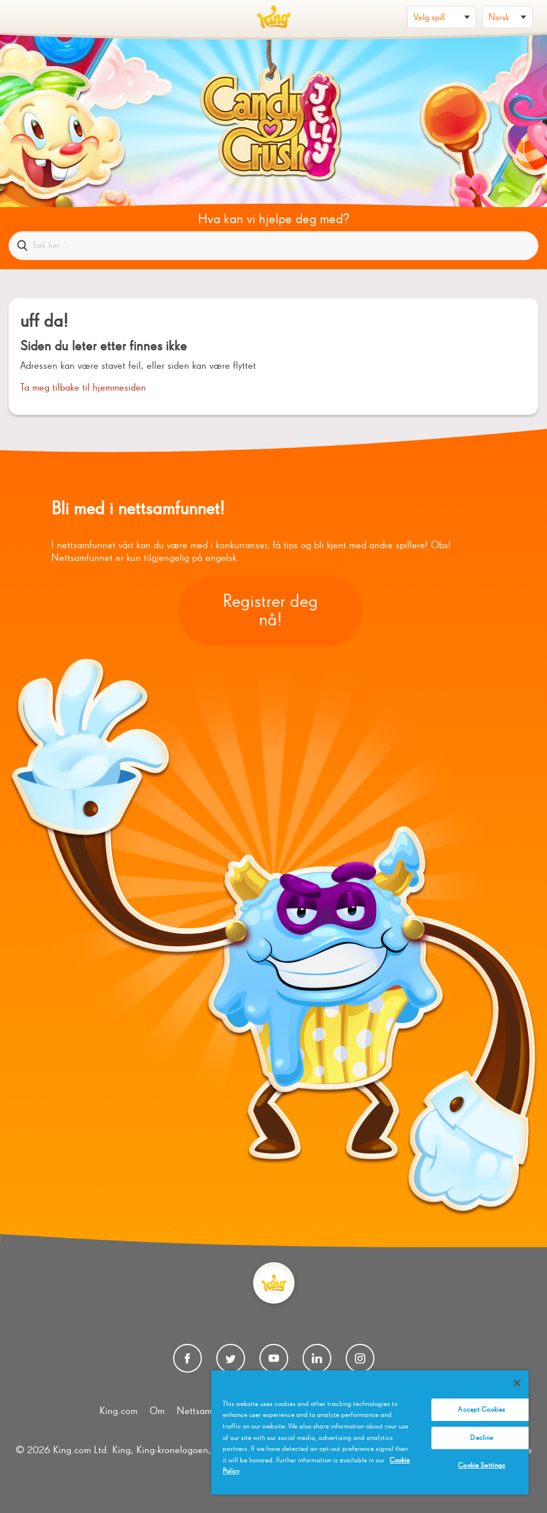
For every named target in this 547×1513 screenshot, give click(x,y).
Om (157, 1411)
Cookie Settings (481, 1465)
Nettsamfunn (203, 1411)
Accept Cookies (481, 1409)
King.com (118, 1411)
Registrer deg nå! (270, 611)
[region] (370, 1432)
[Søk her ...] (273, 245)
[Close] (517, 1383)
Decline (481, 1438)
